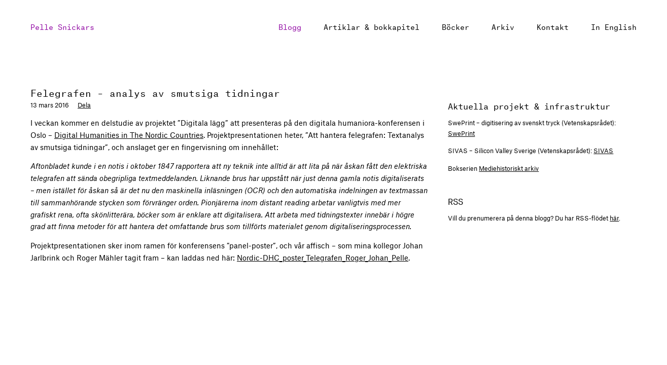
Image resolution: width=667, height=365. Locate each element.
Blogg (289, 26)
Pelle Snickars (62, 26)
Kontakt (553, 26)
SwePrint (461, 133)
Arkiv (503, 26)
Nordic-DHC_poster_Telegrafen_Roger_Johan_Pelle (322, 257)
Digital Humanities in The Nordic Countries (128, 134)
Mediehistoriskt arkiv (509, 168)
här (614, 218)
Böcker (455, 26)
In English (614, 26)
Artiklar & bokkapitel (371, 26)
